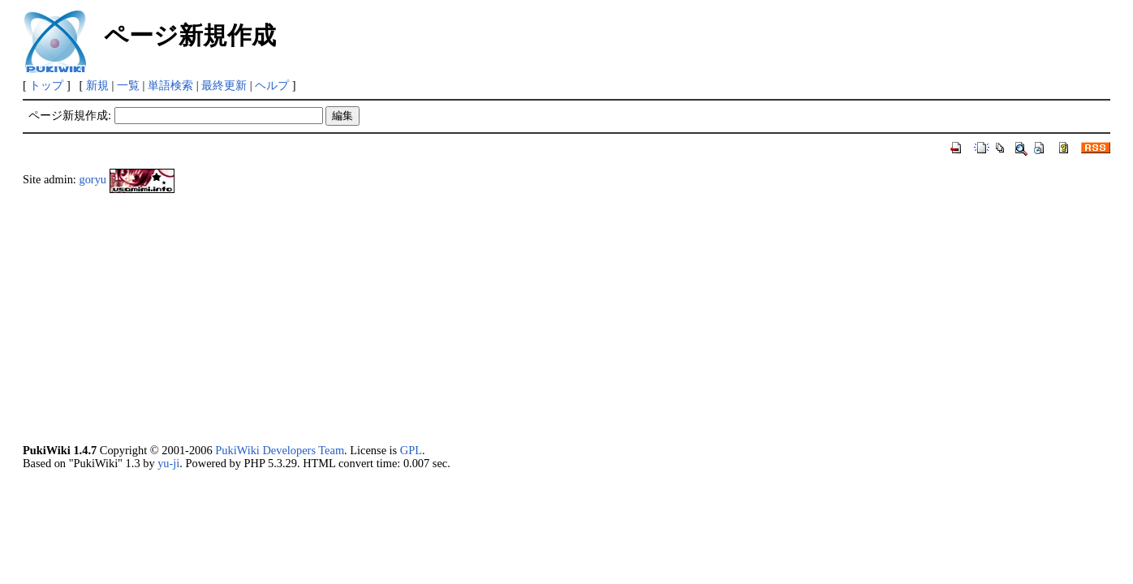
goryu (92, 179)
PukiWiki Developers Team (279, 450)
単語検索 (170, 85)
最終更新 (224, 85)
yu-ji (168, 463)
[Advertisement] (510, 318)
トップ (46, 85)
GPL (411, 450)
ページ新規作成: (69, 115)
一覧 (128, 85)
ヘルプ (272, 85)
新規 (97, 85)
